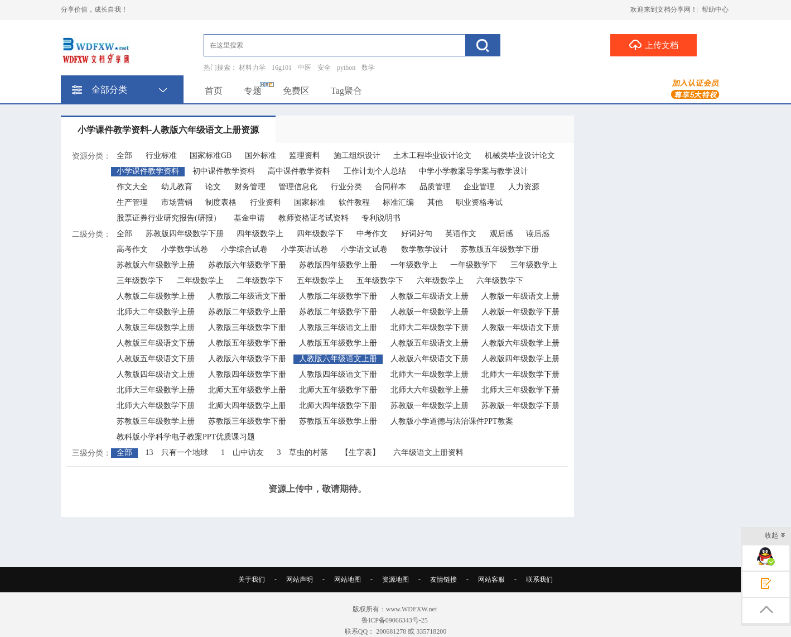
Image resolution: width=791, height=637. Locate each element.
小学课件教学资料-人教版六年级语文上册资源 (168, 130)
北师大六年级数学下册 (156, 405)
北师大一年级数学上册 (429, 374)
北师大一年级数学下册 (520, 374)
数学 (368, 67)
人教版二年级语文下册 (247, 296)
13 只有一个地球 (177, 452)
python (346, 67)
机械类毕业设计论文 (520, 155)
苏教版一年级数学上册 (429, 405)
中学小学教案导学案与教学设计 (473, 171)
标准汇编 (398, 202)
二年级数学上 (200, 280)
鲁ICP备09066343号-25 (395, 620)
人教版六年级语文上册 (338, 359)
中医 (304, 67)
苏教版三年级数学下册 (247, 421)
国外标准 (260, 155)
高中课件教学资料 (299, 171)
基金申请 (249, 218)
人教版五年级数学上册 (338, 343)
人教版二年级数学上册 (156, 296)
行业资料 (265, 202)
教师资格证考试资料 (313, 218)
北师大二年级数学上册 (156, 312)
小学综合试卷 (244, 249)
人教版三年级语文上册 (338, 327)
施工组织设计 (357, 155)
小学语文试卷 (364, 249)
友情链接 (443, 579)
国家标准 (309, 202)
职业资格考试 (479, 202)
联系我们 (539, 579)
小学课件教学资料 (148, 171)
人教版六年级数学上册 (520, 343)
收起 (775, 536)
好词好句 (416, 233)
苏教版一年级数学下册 (520, 405)
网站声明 (299, 579)
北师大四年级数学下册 (338, 405)
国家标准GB (210, 155)
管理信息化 (297, 187)
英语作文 (460, 233)
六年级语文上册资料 (428, 452)
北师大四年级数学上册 (247, 405)
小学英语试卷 (304, 249)
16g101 (282, 67)
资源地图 (395, 579)
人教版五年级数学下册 (247, 343)
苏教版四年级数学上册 (338, 265)
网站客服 (491, 579)
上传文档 (653, 44)
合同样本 (390, 187)
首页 (214, 90)
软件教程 (354, 202)
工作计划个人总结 (375, 171)
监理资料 (304, 155)
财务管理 (250, 187)
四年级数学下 (320, 233)
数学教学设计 (424, 249)
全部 (124, 155)
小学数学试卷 (184, 249)
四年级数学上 (260, 233)
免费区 (296, 90)
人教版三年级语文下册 (156, 343)
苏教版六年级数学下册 (247, 265)
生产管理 (132, 202)
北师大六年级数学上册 (429, 390)
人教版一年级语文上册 (520, 296)
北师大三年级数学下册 (520, 390)
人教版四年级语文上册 (156, 374)
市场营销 (176, 202)
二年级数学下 (260, 280)
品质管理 (435, 187)
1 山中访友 (242, 452)
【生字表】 (360, 452)
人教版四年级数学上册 (520, 359)
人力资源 (523, 187)
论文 (213, 187)
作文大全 (132, 187)
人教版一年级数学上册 (429, 312)
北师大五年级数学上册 (247, 390)
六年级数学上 (440, 280)
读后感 (537, 233)
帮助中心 (715, 9)
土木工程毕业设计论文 (432, 155)
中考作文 (372, 233)
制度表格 (221, 202)
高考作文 (132, 249)
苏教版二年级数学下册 (338, 312)
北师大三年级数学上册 (156, 390)
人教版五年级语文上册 (429, 343)
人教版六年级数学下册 (247, 359)
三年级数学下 (140, 280)
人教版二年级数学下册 (338, 296)
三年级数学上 (533, 265)
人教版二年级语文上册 (429, 296)
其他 (435, 202)
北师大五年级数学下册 (338, 390)
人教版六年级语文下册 (429, 359)
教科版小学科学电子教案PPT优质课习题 (186, 437)
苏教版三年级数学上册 (156, 421)
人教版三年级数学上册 (156, 327)
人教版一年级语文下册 (520, 327)
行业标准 (161, 155)
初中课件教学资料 (223, 171)
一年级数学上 (413, 265)
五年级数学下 (379, 280)
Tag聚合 (346, 90)
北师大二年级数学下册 (429, 327)
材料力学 (252, 67)
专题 (253, 90)
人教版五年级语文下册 (156, 359)
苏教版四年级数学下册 (185, 233)
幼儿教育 (176, 187)
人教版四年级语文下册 (338, 374)
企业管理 (479, 187)
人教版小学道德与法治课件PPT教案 (451, 421)
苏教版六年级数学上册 (156, 265)
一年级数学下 (473, 265)
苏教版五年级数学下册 (500, 249)
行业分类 (346, 187)
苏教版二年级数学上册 (247, 312)
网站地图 (347, 579)
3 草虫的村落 (302, 452)
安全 (324, 67)
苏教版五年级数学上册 (338, 421)
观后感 (501, 233)
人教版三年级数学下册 (247, 327)
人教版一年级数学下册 (520, 312)
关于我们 (251, 579)
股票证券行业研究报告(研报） (169, 218)
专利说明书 (381, 218)
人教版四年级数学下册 (247, 374)
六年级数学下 (499, 280)
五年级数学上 (320, 280)
